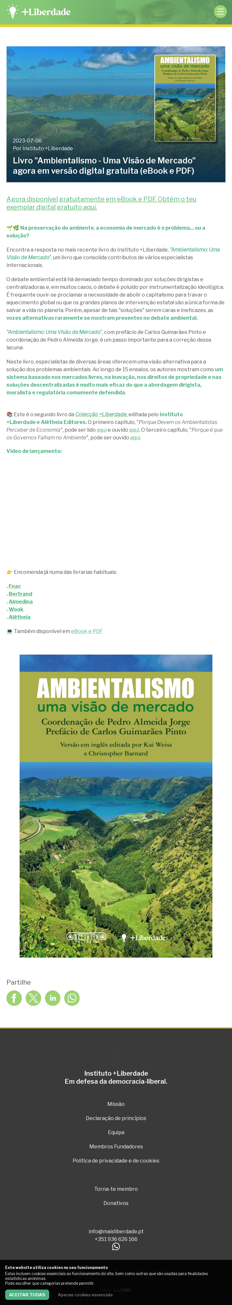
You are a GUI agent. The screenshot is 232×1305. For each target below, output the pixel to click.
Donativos (116, 1203)
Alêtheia (20, 617)
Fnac (15, 586)
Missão (116, 1104)
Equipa (116, 1132)
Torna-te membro (116, 1189)
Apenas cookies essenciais (85, 1294)
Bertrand (20, 594)
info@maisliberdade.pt (116, 1231)
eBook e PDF (87, 631)
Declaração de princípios (116, 1118)
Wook (16, 609)
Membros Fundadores (116, 1147)
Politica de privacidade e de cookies (116, 1161)
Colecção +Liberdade (101, 414)
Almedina (21, 602)
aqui (102, 430)
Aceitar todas (27, 1294)
